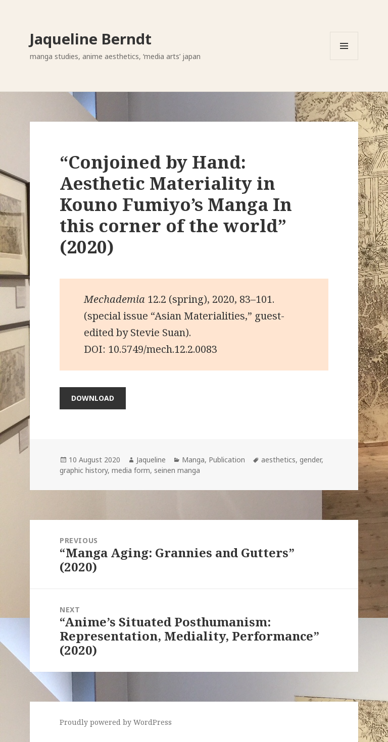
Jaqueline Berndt (91, 38)
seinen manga (177, 470)
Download (92, 398)
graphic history (84, 470)
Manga (193, 459)
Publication (227, 459)
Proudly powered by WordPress (116, 722)
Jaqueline (151, 459)
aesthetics (278, 459)
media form (131, 470)
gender (310, 459)
